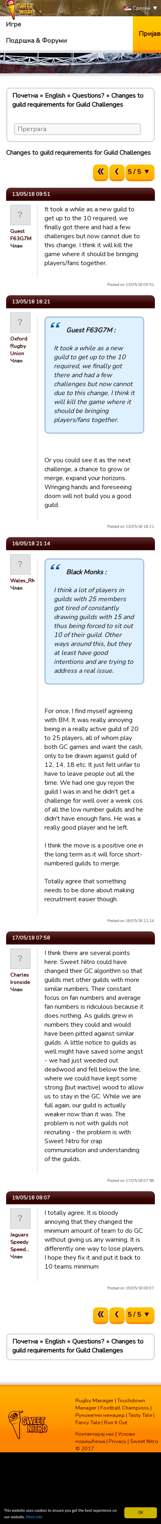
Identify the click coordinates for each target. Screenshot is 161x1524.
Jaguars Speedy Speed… (19, 1242)
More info (34, 1517)
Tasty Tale (140, 1415)
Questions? (88, 95)
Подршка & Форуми (36, 40)
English (55, 95)
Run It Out (115, 1422)
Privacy (117, 1441)
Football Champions (124, 1408)
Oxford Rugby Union (18, 346)
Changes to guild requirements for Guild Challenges (77, 100)
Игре (13, 24)
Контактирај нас (94, 1434)
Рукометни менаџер (100, 1415)
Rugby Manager (94, 1400)
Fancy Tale (87, 1422)
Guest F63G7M (20, 235)
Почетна (25, 95)
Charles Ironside (20, 978)
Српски (137, 8)
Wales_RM (23, 580)
